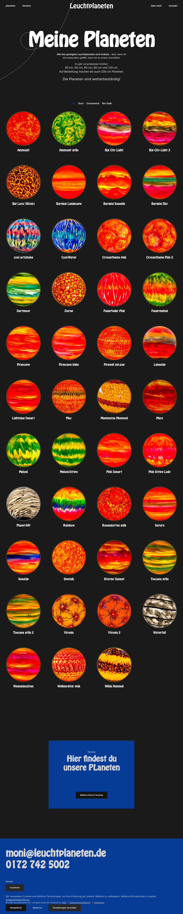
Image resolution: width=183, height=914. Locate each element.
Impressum (99, 902)
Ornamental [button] (92, 103)
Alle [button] (73, 103)
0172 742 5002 (37, 864)
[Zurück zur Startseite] (91, 5)
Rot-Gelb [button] (107, 103)
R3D (64, 902)
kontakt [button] (173, 5)
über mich (156, 5)
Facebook (15, 887)
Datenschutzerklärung (80, 902)
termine (26, 5)
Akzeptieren (16, 907)
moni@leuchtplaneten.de (56, 853)
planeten (10, 5)
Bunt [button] (81, 103)
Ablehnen (37, 907)
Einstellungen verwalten (64, 907)
